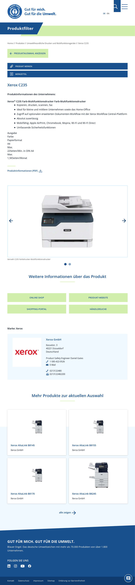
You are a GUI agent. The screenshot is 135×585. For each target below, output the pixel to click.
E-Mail (53, 364)
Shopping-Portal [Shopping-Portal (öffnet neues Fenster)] (37, 309)
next (122, 221)
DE (104, 13)
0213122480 (56, 370)
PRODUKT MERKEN (23, 66)
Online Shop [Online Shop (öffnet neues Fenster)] (37, 297)
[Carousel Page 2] (70, 264)
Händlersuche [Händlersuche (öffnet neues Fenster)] (98, 309)
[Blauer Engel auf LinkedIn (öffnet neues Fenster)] (8, 566)
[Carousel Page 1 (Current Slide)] (65, 264)
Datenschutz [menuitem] (23, 580)
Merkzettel (21, 74)
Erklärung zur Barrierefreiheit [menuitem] (72, 580)
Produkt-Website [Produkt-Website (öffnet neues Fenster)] (98, 297)
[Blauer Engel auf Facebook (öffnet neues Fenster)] (29, 566)
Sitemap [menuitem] (51, 580)
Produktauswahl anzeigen (30, 53)
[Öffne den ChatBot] (128, 578)
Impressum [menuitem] (39, 580)
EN (108, 13)
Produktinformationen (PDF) (22, 170)
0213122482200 (57, 374)
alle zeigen (65, 512)
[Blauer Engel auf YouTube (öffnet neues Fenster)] (23, 566)
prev (13, 221)
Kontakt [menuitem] (10, 580)
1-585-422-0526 (57, 361)
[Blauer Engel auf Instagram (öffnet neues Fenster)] (15, 566)
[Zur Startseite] (49, 11)
